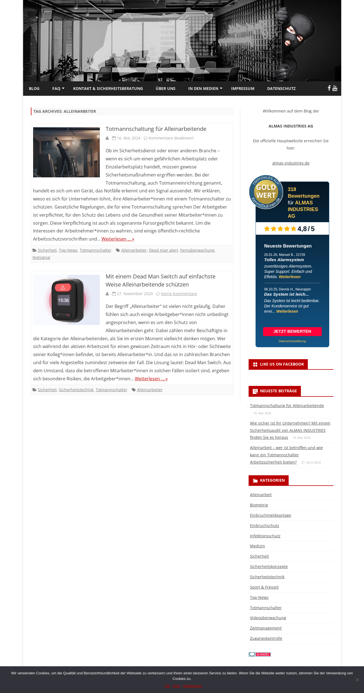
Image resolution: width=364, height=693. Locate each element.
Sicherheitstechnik (76, 389)
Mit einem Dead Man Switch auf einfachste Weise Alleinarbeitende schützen (161, 280)
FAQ (56, 88)
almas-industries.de (290, 163)
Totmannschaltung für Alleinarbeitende (156, 129)
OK (167, 686)
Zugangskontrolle (266, 638)
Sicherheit (47, 250)
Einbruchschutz (264, 525)
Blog (34, 88)
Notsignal (41, 257)
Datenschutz (281, 88)
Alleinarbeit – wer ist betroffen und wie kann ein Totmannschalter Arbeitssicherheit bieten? (286, 455)
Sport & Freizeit (264, 587)
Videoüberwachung (268, 617)
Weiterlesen (290, 277)
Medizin (257, 545)
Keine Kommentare (179, 293)
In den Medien (203, 88)
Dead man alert (163, 250)
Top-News (68, 250)
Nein (176, 686)
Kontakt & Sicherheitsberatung (108, 88)
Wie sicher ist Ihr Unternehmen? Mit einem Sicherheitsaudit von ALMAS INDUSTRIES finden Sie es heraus (290, 430)
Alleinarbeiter (134, 250)
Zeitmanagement (266, 628)
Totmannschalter (96, 250)
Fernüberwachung (197, 250)
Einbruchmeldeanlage (270, 515)
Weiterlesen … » (117, 239)
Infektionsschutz (265, 535)
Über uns (165, 88)
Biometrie (259, 505)
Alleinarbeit (261, 494)
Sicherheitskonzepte (269, 566)
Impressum (242, 88)
